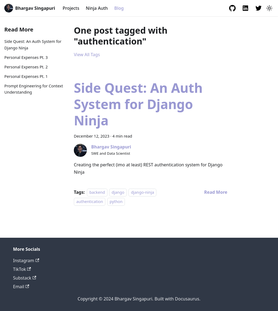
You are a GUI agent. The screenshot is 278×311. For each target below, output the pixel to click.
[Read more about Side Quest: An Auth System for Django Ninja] (215, 192)
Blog (119, 8)
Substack (24, 278)
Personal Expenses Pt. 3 (26, 57)
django (118, 192)
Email (21, 287)
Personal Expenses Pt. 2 (26, 66)
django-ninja (142, 192)
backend (97, 192)
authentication (89, 201)
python (116, 201)
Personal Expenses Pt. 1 (26, 76)
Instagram (26, 261)
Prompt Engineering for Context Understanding (33, 89)
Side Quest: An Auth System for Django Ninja (32, 44)
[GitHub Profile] (232, 8)
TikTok (22, 269)
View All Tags (87, 55)
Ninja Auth (97, 8)
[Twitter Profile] (258, 8)
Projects (71, 8)
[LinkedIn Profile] (245, 8)
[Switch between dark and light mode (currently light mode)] (269, 8)
